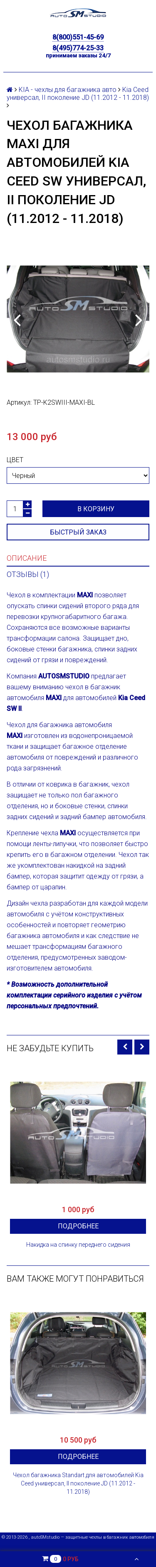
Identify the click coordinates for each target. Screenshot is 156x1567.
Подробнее (78, 1226)
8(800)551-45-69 (78, 37)
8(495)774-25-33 (78, 48)
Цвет (15, 460)
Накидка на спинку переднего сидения (78, 1244)
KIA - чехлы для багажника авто (67, 90)
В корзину (95, 509)
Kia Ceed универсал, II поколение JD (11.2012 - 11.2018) (78, 93)
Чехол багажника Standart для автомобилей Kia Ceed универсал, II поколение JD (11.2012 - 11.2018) (78, 1483)
